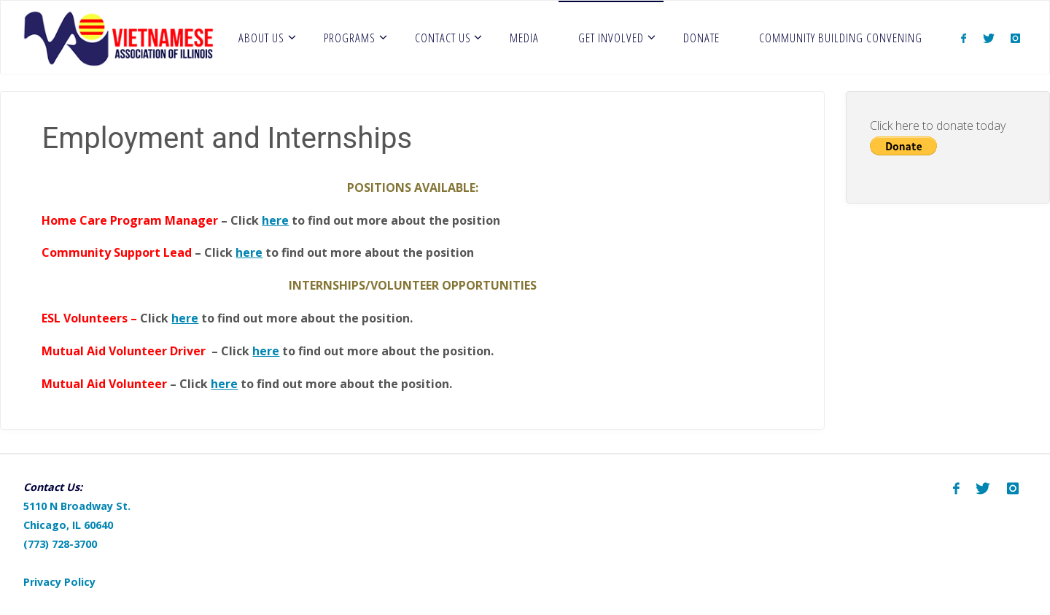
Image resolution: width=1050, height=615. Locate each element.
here (275, 220)
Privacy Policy (59, 582)
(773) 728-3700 (60, 544)
